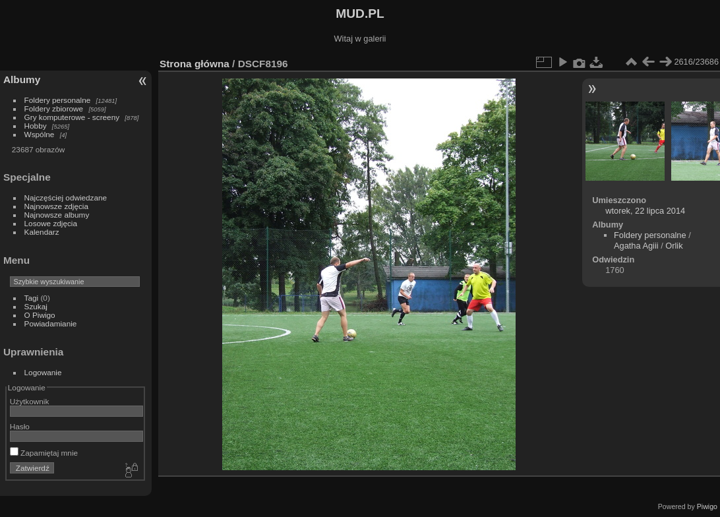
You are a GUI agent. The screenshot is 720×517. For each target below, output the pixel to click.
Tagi (31, 297)
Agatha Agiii (636, 246)
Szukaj (35, 306)
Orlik (673, 246)
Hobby (35, 125)
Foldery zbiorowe (54, 108)
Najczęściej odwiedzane (65, 197)
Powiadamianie (50, 323)
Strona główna (194, 63)
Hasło (20, 426)
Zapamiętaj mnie (44, 452)
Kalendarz (41, 232)
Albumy (21, 79)
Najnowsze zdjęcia (56, 206)
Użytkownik (29, 401)
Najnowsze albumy (57, 214)
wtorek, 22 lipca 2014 (645, 211)
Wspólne (39, 134)
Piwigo (707, 506)
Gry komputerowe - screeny (72, 117)
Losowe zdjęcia (50, 223)
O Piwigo (39, 315)
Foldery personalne (57, 100)
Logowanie (43, 372)
